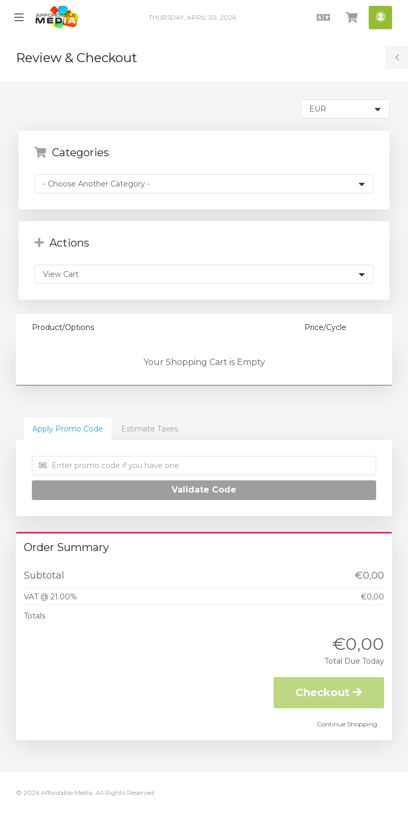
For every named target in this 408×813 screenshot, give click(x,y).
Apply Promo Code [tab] (67, 429)
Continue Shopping (347, 724)
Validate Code (204, 490)
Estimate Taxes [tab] (149, 429)
